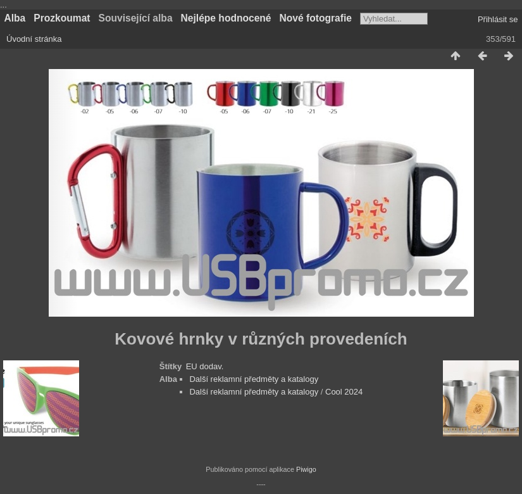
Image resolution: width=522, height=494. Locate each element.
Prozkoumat (62, 18)
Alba (15, 18)
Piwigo (306, 469)
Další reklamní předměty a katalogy (253, 379)
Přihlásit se (498, 19)
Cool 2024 (344, 391)
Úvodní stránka (33, 39)
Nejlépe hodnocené (226, 18)
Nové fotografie (316, 18)
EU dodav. (205, 366)
